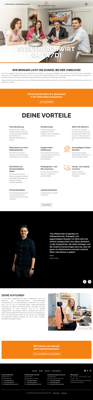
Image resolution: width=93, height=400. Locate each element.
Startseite (34, 371)
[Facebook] (88, 371)
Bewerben (47, 371)
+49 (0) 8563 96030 (10, 4)
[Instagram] (90, 371)
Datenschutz (56, 393)
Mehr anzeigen (46, 205)
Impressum (64, 393)
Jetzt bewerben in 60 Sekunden (46, 354)
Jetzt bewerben (46, 102)
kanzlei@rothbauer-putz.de (22, 4)
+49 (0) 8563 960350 (9, 382)
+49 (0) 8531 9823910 (32, 380)
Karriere (41, 371)
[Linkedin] (85, 371)
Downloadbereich (56, 371)
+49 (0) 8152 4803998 (55, 380)
